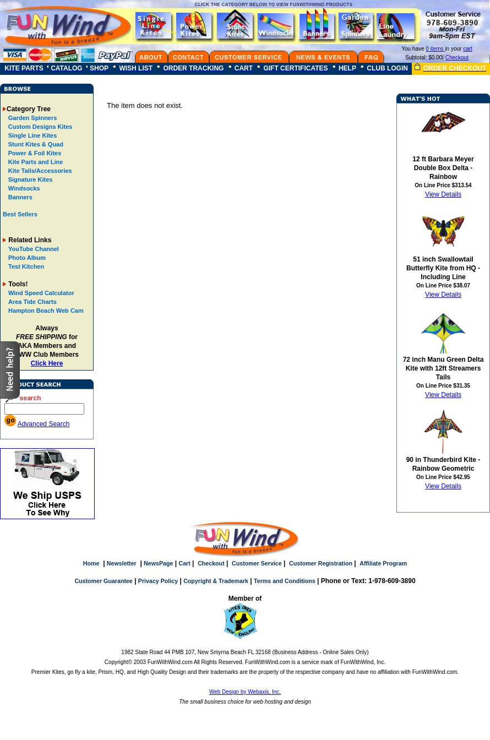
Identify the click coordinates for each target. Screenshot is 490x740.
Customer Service (257, 563)
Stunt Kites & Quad (35, 144)
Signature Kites (30, 179)
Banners (19, 197)
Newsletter (122, 563)
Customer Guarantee (103, 581)
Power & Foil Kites (34, 153)
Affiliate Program (383, 563)
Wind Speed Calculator (41, 293)
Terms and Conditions (284, 581)
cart (467, 49)
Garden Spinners (32, 118)
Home (91, 563)
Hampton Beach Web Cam (46, 310)
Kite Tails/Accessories (39, 170)
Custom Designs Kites (40, 126)
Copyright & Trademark (215, 581)
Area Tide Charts (32, 301)
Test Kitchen (26, 266)
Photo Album (27, 257)
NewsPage (158, 563)
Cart (184, 563)
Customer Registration (320, 563)
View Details (443, 194)
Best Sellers (20, 214)
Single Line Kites (32, 135)
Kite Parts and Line (35, 162)
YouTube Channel (33, 249)
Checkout (457, 58)
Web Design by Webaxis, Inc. (245, 692)
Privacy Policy (158, 581)
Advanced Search (44, 424)
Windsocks (23, 188)
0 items (435, 49)
